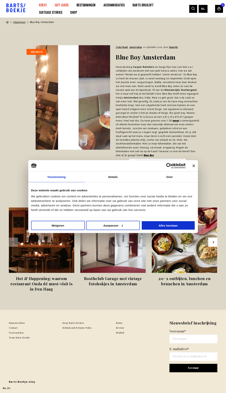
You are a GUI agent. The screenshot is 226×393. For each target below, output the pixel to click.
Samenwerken (17, 322)
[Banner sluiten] (193, 165)
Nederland (122, 47)
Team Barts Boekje (19, 337)
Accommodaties (114, 5)
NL (203, 8)
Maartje (173, 47)
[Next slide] (212, 242)
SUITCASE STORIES (50, 12)
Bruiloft (120, 332)
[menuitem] (43, 5)
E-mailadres (179, 349)
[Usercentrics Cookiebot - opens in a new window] (168, 166)
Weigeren (57, 225)
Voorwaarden (16, 332)
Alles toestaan (168, 225)
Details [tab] (113, 176)
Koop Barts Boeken (73, 322)
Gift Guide (62, 5)
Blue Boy (149, 155)
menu (176, 120)
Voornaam (177, 331)
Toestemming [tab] (56, 176)
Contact (13, 327)
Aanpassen (113, 225)
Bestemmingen (86, 5)
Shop (73, 12)
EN (8, 388)
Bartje (119, 322)
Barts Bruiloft (143, 5)
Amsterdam (135, 47)
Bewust (120, 327)
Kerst (43, 5)
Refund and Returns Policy (77, 327)
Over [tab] (169, 176)
